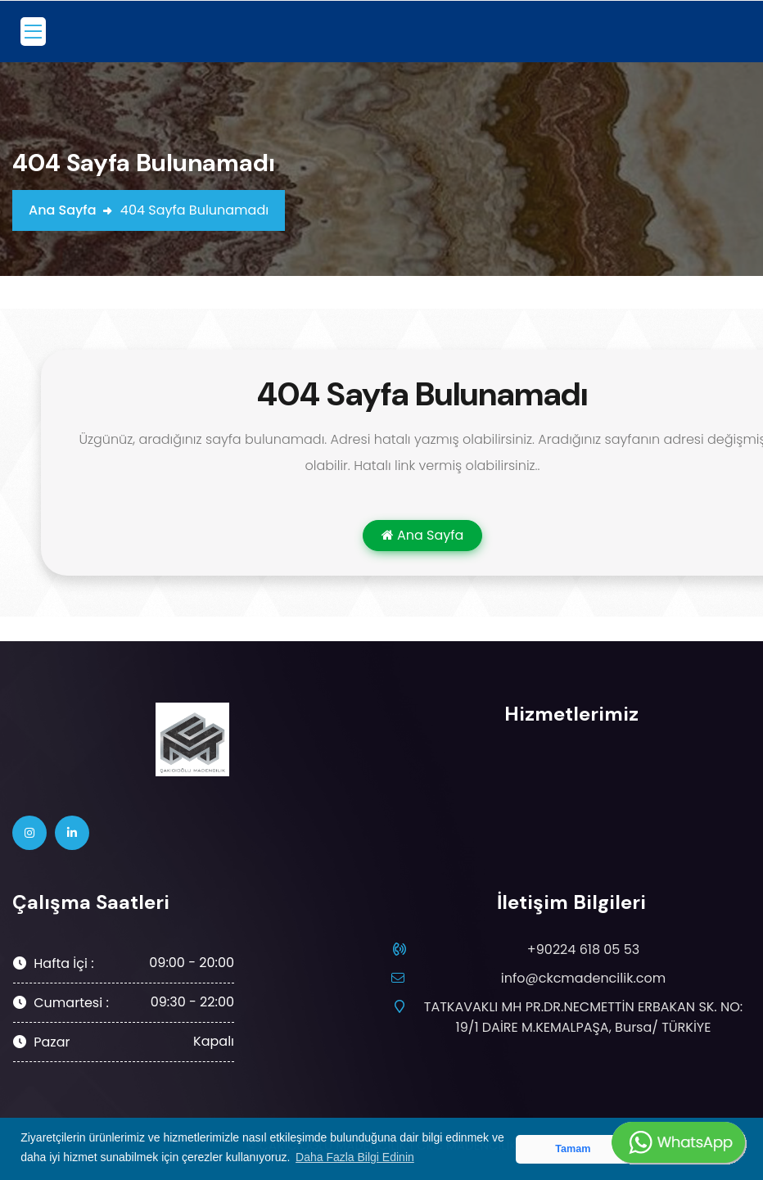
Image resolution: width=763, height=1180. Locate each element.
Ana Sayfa (63, 210)
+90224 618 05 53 (583, 949)
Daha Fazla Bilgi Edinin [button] (355, 1157)
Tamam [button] (572, 1149)
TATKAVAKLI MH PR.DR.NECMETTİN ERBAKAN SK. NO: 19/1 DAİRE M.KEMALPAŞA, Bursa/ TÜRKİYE (579, 1017)
